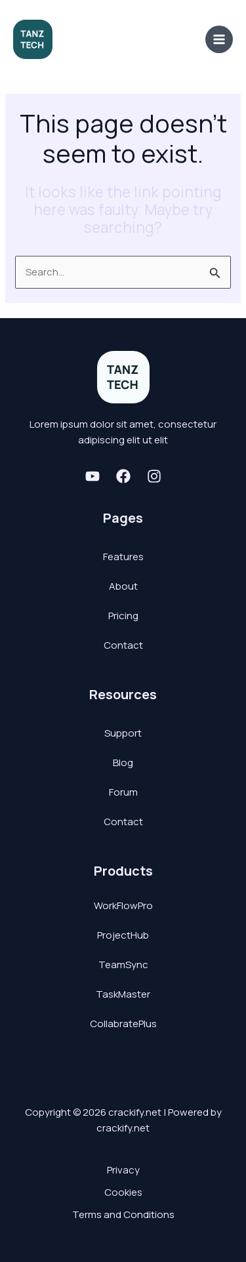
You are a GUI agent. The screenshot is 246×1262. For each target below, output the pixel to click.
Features (123, 556)
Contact (123, 645)
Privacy (123, 1170)
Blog (123, 762)
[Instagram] (154, 476)
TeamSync (123, 964)
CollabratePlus (123, 1023)
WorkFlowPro (123, 905)
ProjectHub (123, 935)
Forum (123, 792)
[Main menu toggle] (219, 40)
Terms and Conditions (123, 1214)
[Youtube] (92, 476)
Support (123, 733)
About (123, 586)
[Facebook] (123, 476)
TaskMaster (123, 994)
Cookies (123, 1192)
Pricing (123, 615)
